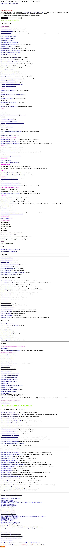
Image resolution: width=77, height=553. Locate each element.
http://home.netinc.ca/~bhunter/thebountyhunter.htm (29, 526)
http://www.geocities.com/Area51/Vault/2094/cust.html (11, 495)
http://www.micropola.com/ (6, 160)
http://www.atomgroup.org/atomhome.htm (9, 251)
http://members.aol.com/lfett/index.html (8, 504)
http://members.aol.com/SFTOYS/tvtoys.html (9, 379)
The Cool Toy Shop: (4, 397)
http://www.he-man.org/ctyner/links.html (8, 141)
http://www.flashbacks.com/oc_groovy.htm (9, 381)
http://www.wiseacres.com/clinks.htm (8, 433)
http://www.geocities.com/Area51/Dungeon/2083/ (10, 522)
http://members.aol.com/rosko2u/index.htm (9, 501)
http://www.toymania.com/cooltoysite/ (8, 38)
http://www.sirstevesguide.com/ (7, 205)
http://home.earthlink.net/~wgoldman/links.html (10, 441)
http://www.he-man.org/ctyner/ (7, 139)
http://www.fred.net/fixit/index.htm (7, 98)
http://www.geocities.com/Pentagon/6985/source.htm (11, 425)
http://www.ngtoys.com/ (5, 367)
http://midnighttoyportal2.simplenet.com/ (35, 527)
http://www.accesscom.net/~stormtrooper (9, 519)
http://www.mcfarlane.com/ (6, 303)
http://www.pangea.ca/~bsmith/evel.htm (8, 102)
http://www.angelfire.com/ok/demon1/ (8, 80)
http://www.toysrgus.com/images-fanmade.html (10, 515)
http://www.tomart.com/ (5, 327)
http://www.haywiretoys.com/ (6, 470)
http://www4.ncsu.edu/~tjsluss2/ (7, 266)
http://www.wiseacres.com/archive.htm (8, 203)
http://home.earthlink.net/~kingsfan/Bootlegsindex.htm (11, 420)
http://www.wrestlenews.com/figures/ (8, 82)
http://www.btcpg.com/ (5, 339)
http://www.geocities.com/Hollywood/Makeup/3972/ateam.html (13, 94)
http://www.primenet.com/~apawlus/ (8, 211)
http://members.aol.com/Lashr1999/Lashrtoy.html (10, 193)
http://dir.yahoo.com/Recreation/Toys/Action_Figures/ (12, 84)
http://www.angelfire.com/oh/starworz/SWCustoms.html (11, 525)
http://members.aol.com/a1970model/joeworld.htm (10, 439)
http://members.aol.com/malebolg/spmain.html (10, 183)
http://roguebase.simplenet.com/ (7, 520)
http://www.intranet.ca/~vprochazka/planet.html (10, 264)
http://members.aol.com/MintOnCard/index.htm (10, 73)
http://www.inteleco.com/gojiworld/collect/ (9, 121)
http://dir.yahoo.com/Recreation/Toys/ (9, 86)
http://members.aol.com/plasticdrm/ (7, 358)
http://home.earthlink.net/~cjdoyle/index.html (9, 422)
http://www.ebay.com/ (5, 262)
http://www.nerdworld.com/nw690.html (8, 36)
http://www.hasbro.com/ (5, 284)
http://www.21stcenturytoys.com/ (7, 292)
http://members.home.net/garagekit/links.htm (10, 435)
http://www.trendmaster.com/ (6, 286)
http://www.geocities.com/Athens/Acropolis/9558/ (10, 50)
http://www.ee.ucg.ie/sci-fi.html (7, 387)
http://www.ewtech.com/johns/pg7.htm (8, 354)
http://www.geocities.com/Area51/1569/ (8, 54)
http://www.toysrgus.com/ (6, 197)
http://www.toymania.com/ (6, 29)
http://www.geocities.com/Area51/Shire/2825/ (9, 518)
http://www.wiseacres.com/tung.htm (8, 509)
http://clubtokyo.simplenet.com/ (7, 119)
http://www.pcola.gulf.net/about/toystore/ (9, 363)
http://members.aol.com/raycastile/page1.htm (9, 71)
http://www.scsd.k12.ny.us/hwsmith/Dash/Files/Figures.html (12, 516)
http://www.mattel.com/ (5, 301)
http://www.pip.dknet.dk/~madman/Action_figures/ (10, 52)
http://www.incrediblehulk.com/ (7, 127)
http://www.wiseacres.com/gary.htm (7, 507)
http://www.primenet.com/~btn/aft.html (8, 333)
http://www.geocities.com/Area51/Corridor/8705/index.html (12, 123)
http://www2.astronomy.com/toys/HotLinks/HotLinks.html (12, 385)
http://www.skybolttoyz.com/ (6, 315)
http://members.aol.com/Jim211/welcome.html (33, 502)
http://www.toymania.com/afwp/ (7, 31)
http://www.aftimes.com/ (5, 331)
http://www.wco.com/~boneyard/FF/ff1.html (9, 106)
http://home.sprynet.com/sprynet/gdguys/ (8, 391)
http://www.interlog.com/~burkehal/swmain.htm (10, 526)
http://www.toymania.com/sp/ (6, 218)
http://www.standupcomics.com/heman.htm (9, 377)
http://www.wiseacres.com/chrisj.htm (8, 510)
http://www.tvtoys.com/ (5, 383)
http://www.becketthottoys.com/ (7, 258)
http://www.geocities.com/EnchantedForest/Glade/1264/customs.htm (14, 527)
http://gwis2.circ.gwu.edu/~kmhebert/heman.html (10, 143)
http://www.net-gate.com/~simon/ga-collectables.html (11, 77)
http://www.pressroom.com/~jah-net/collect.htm (10, 57)
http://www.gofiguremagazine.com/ (7, 329)
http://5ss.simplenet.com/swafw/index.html (9, 209)
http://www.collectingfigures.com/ (7, 323)
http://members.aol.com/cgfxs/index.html (9, 505)
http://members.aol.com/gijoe (6, 524)
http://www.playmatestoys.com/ (7, 288)
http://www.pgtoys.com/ (5, 393)
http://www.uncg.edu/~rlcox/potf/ (7, 201)
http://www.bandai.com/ (5, 294)
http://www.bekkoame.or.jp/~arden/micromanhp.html (11, 155)
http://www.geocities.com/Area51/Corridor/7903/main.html (12, 272)
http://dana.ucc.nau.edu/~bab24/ (7, 135)
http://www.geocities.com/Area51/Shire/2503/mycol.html (12, 214)
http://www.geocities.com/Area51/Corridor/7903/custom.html (12, 443)
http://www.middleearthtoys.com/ (7, 309)
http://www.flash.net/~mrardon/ (7, 500)
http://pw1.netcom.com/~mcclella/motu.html (9, 375)
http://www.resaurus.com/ (6, 313)
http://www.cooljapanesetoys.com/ (7, 335)
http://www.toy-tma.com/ (5, 280)
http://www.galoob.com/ (5, 290)
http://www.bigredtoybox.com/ (7, 260)
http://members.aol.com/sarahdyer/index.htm (9, 61)
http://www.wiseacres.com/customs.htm (8, 506)
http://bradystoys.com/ (5, 403)
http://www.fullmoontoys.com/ (7, 282)
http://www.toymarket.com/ (6, 337)
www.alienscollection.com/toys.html (8, 90)
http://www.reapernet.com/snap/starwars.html (9, 517)
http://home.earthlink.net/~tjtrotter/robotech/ (9, 179)
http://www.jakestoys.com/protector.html (8, 369)
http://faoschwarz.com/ (5, 296)
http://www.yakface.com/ (5, 207)
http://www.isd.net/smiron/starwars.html (8, 493)
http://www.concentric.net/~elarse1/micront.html (10, 162)
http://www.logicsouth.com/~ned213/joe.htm (9, 437)
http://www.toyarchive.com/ (6, 33)
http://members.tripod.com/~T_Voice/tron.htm (10, 67)
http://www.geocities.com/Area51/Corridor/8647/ (10, 63)
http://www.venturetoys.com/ (6, 305)
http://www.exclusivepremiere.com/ (7, 307)
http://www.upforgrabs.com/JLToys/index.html (10, 373)
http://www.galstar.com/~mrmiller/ (7, 199)
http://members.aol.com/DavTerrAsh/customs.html (10, 523)
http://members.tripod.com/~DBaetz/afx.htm (9, 42)
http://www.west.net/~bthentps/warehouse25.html (10, 389)
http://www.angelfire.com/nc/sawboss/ (8, 48)
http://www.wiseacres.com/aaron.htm (8, 511)
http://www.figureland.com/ (6, 46)
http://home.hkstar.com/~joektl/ (7, 69)
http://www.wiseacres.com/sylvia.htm (8, 513)
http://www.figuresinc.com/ (6, 360)
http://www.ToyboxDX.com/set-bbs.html (8, 274)
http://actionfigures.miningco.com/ (7, 40)
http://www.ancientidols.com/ (6, 356)
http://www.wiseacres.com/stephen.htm (8, 514)
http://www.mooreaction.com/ (6, 311)
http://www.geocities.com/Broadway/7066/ (9, 44)
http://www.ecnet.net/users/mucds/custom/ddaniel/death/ (35, 516)
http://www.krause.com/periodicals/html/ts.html (10, 325)
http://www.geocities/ (5, 75)
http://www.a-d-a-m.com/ (5, 317)
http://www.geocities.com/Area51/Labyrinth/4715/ (10, 249)
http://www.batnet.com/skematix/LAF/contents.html (11, 131)
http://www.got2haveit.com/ (6, 371)
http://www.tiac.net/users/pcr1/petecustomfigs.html (10, 498)
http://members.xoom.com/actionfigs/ (8, 59)
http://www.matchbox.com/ (6, 298)
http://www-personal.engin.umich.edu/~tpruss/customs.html (12, 502)
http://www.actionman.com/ (6, 65)
